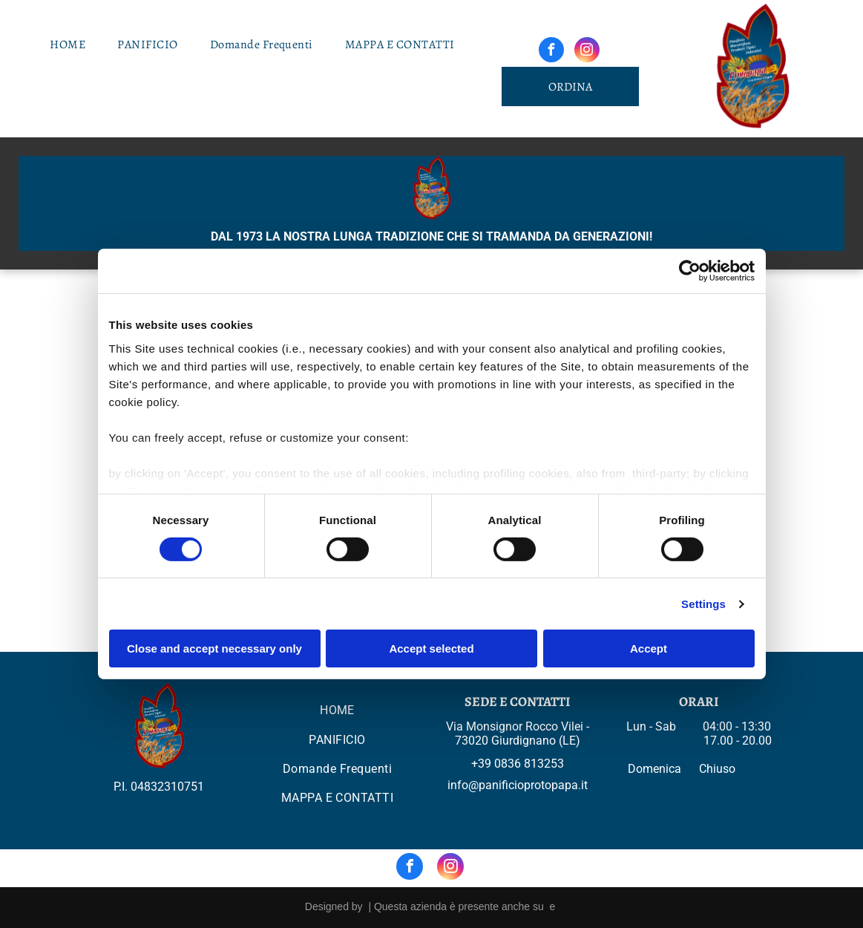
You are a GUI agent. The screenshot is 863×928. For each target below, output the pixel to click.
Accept (648, 648)
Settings (703, 604)
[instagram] (587, 51)
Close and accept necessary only (214, 648)
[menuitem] (73, 44)
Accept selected (431, 648)
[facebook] (551, 51)
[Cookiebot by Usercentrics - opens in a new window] (690, 271)
